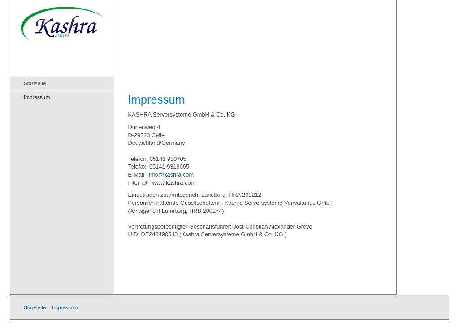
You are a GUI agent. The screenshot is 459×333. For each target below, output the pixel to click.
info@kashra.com (171, 174)
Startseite (35, 83)
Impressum (37, 97)
